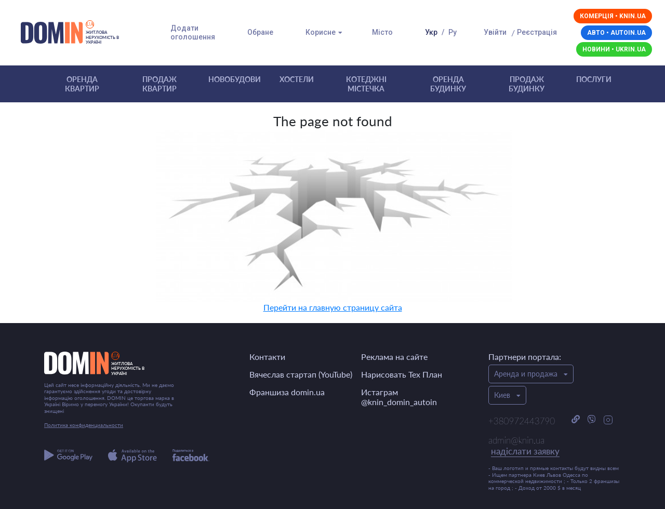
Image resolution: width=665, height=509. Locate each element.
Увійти (495, 32)
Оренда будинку (448, 84)
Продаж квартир (159, 84)
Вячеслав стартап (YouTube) (300, 374)
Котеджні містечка (366, 84)
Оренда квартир (82, 84)
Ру (452, 32)
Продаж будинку (526, 84)
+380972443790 (521, 421)
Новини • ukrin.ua (614, 49)
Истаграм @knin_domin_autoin (399, 397)
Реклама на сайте (394, 356)
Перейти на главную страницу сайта (332, 307)
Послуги (593, 79)
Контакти (267, 356)
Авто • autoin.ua (616, 32)
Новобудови (234, 79)
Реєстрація (537, 32)
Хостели (297, 79)
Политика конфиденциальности (83, 425)
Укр (431, 32)
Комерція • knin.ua (613, 16)
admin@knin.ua (524, 446)
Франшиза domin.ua (287, 392)
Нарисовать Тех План (401, 374)
